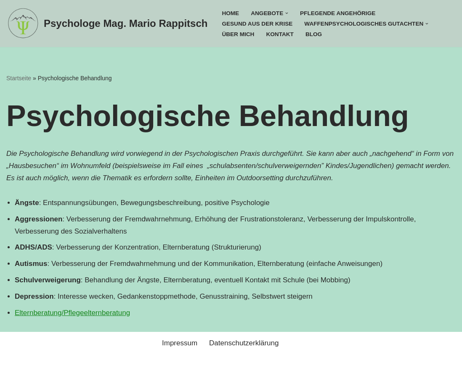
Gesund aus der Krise (257, 24)
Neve (14, 364)
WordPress (96, 364)
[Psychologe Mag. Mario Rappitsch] (106, 23)
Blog (313, 34)
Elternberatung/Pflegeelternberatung (72, 313)
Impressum (179, 343)
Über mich (238, 34)
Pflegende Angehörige (337, 13)
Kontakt (279, 34)
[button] (286, 13)
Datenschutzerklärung (244, 343)
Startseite (18, 78)
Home (230, 13)
